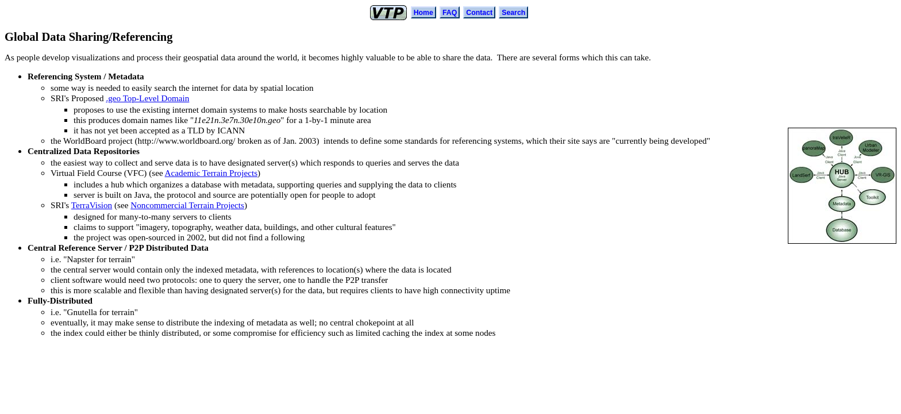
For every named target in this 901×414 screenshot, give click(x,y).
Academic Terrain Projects (211, 173)
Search (513, 13)
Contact (479, 13)
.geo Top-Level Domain (147, 98)
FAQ (449, 13)
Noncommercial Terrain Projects (187, 205)
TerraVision (91, 205)
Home (423, 13)
